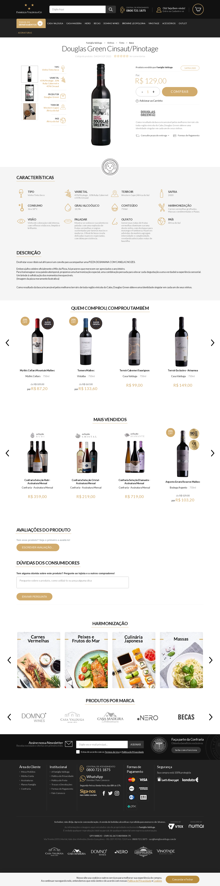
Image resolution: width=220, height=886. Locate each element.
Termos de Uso (112, 752)
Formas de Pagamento (186, 135)
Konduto (190, 779)
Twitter (110, 793)
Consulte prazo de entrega (151, 135)
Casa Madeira (74, 24)
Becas (97, 24)
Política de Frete (59, 780)
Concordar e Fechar (182, 879)
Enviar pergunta (34, 596)
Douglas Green (148, 113)
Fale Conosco (58, 793)
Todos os (28, 24)
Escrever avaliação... (38, 547)
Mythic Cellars (32, 376)
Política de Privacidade (133, 752)
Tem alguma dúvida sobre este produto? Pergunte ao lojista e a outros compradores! (65, 573)
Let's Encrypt (168, 779)
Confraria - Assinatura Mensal (37, 487)
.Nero (87, 24)
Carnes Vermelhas (38, 660)
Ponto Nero (121, 852)
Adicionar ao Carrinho (151, 100)
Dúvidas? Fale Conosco (98, 780)
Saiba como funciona (186, 750)
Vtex (175, 826)
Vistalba (81, 376)
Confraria (26, 789)
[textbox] (77, 9)
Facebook (103, 793)
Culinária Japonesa (133, 660)
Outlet (183, 24)
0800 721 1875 (136, 10)
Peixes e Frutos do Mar (86, 660)
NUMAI (196, 826)
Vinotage (153, 24)
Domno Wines (111, 24)
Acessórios (169, 24)
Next (213, 342)
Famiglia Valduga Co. (29, 8)
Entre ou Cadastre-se (173, 11)
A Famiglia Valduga (60, 772)
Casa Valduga (55, 24)
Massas (181, 660)
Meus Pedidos (28, 772)
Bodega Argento (178, 487)
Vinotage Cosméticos (166, 852)
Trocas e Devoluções (61, 784)
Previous (6, 342)
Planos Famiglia (28, 784)
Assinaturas (25, 33)
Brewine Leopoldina (133, 24)
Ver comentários (137, 56)
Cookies (157, 880)
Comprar (180, 92)
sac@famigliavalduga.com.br (162, 839)
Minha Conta (27, 776)
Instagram (117, 793)
